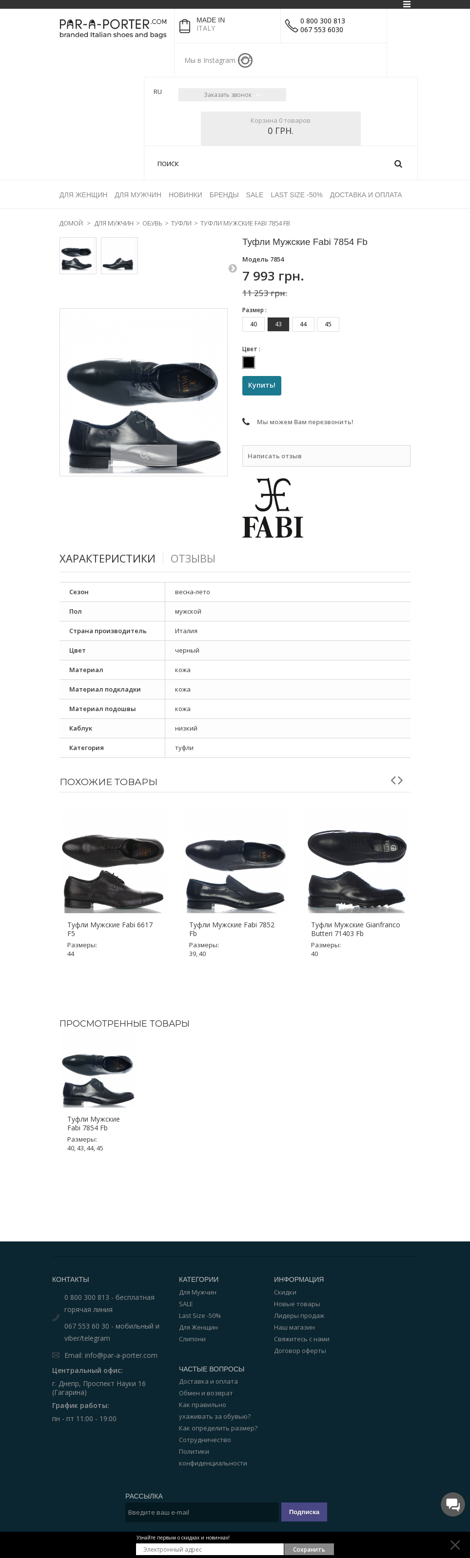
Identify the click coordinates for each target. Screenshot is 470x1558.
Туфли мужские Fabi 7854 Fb (93, 1089)
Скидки (285, 1257)
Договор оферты (300, 1316)
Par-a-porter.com (270, 1529)
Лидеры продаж (299, 1280)
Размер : (255, 275)
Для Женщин (198, 1292)
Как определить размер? (218, 1393)
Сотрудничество (205, 1405)
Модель (255, 224)
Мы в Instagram (209, 60)
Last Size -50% (200, 1280)
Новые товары (297, 1269)
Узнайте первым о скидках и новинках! (183, 1537)
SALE (186, 1269)
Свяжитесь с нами (302, 1304)
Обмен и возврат (206, 1358)
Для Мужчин (197, 1257)
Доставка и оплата (208, 1346)
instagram (245, 60)
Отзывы (202, 524)
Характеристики (111, 524)
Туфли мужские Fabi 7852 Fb (231, 895)
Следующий (232, 232)
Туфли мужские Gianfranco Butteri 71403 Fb (355, 895)
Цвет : (252, 314)
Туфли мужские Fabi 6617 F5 (110, 895)
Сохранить (309, 1549)
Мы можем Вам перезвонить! (305, 388)
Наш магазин (294, 1292)
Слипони (192, 1304)
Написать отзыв (275, 421)
